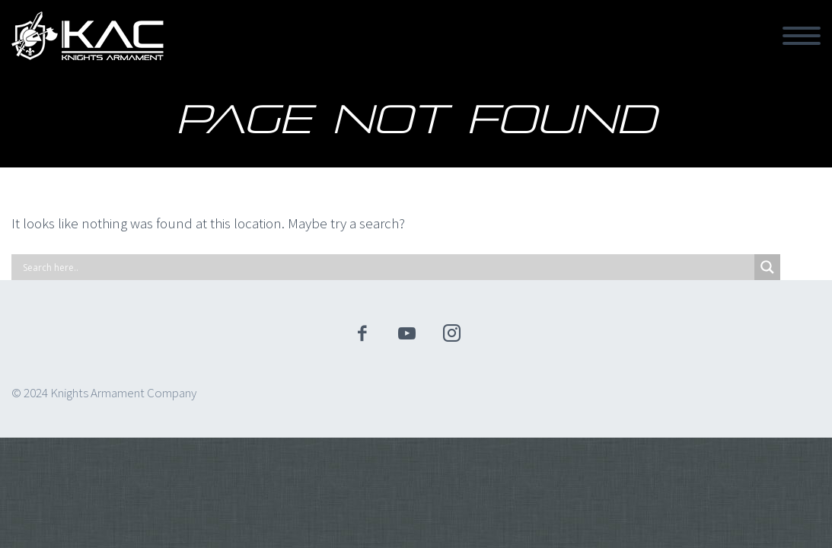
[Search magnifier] (767, 267)
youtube (406, 333)
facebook (361, 333)
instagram (451, 333)
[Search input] (387, 267)
